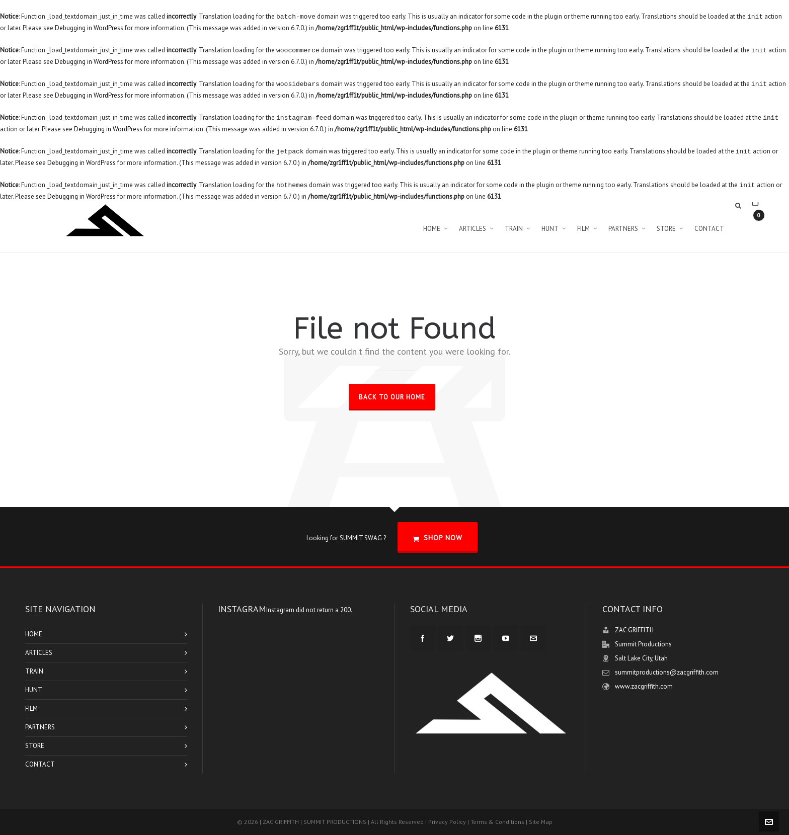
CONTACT (40, 764)
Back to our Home (392, 397)
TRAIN (34, 671)
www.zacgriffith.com (644, 686)
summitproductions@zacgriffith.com (667, 672)
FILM (31, 708)
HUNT (33, 690)
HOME (33, 634)
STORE (34, 745)
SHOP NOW (437, 538)
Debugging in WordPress (89, 28)
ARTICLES (38, 652)
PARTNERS (40, 727)
